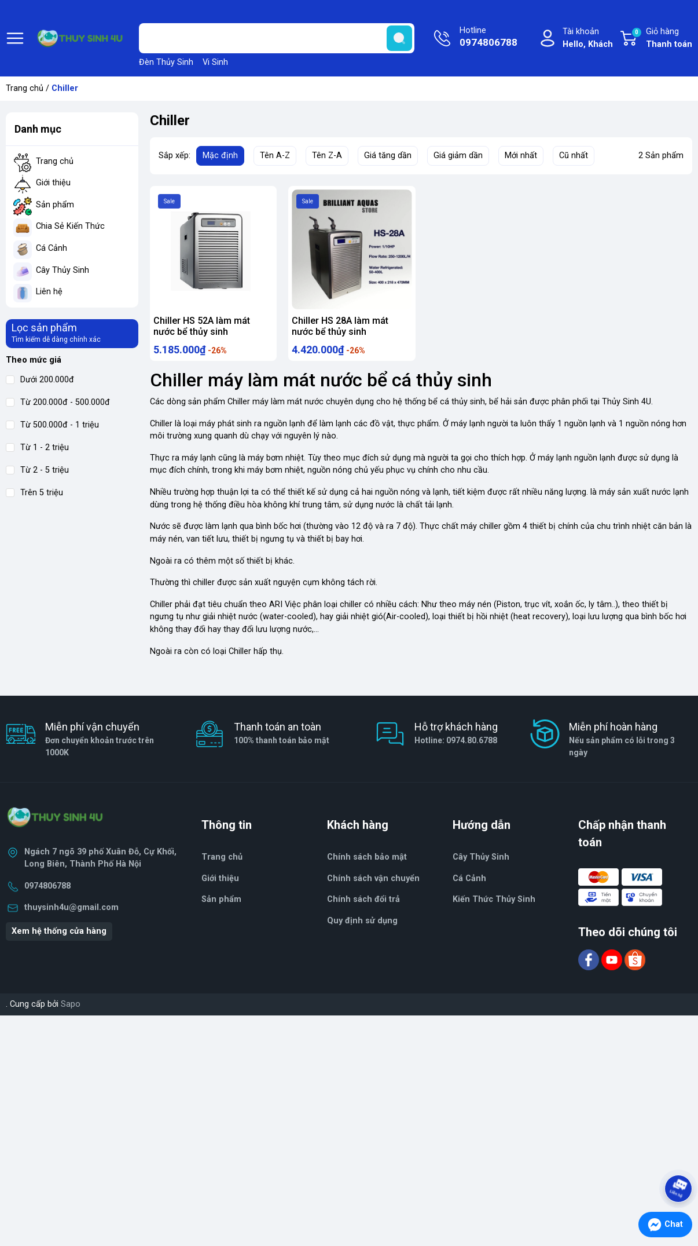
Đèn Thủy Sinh (166, 62)
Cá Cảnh (51, 248)
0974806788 (47, 890)
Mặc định (220, 155)
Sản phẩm (55, 205)
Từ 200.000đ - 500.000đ (58, 402)
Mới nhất (521, 155)
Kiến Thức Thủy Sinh (494, 903)
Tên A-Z (275, 155)
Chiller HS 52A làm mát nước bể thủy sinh (201, 326)
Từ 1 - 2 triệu (37, 447)
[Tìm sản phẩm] (276, 38)
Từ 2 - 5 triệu (37, 470)
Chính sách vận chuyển (373, 882)
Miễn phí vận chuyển (107, 744)
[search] (399, 38)
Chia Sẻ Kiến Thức (70, 226)
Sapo (70, 1008)
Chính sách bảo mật (367, 861)
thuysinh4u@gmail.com (71, 911)
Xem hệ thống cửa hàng (59, 935)
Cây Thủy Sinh (62, 270)
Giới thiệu (53, 183)
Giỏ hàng (661, 39)
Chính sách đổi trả (363, 903)
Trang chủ (24, 88)
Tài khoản (588, 38)
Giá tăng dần (388, 155)
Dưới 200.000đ (40, 379)
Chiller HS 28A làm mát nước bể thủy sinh (340, 326)
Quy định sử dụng (362, 925)
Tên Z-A (327, 155)
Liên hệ (49, 292)
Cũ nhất (573, 155)
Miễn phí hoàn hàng (631, 744)
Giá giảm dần (458, 155)
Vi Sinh (215, 62)
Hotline (488, 37)
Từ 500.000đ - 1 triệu (52, 425)
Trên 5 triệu (34, 492)
